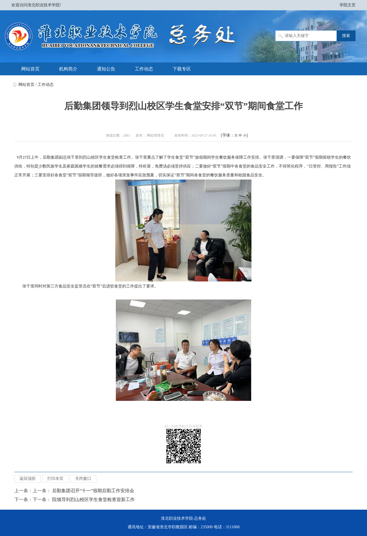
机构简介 (68, 68)
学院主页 (347, 5)
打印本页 (55, 478)
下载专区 (182, 68)
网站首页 (30, 68)
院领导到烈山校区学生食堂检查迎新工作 (93, 499)
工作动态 (144, 68)
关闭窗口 (83, 478)
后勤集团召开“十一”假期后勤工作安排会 (93, 490)
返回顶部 (27, 478)
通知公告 (106, 68)
